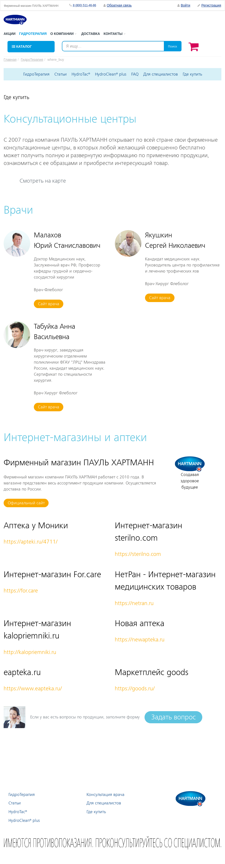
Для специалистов (160, 74)
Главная (10, 60)
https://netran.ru (134, 603)
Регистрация (209, 5)
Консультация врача (105, 794)
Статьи (60, 74)
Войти (183, 5)
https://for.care (21, 590)
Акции (9, 34)
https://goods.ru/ (135, 688)
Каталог (22, 46)
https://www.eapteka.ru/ (33, 688)
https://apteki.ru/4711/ (31, 541)
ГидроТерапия (32, 60)
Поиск (172, 46)
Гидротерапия (33, 34)
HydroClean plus (110, 74)
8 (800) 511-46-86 (84, 5)
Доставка (90, 34)
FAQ (134, 74)
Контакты (114, 34)
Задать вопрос (173, 717)
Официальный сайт (26, 503)
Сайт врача (48, 303)
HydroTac (81, 74)
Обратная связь (119, 5)
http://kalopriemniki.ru (30, 652)
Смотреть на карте (43, 180)
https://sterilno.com (138, 554)
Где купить (192, 74)
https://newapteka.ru (140, 639)
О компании (63, 34)
